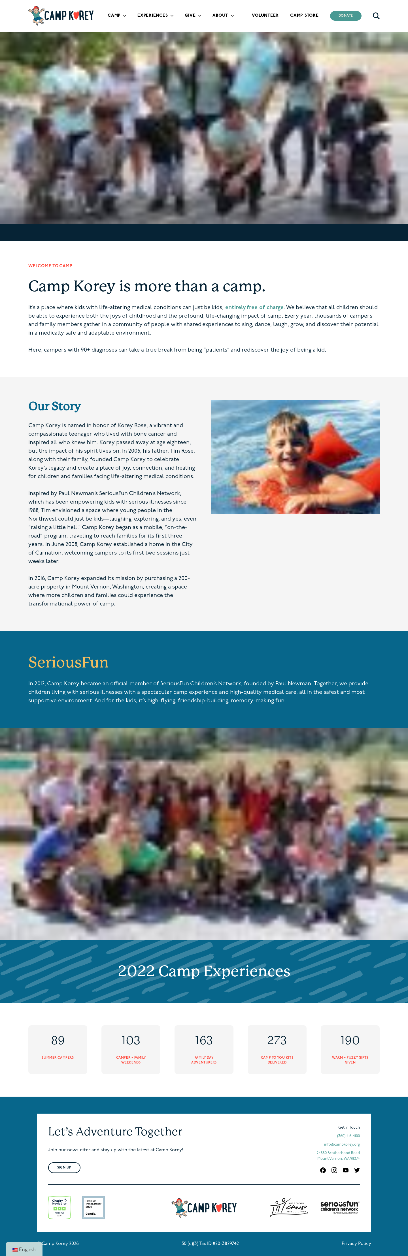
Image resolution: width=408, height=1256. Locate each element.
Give (190, 16)
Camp (114, 16)
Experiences (152, 16)
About (220, 16)
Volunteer (265, 16)
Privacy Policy (356, 1244)
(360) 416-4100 (348, 1136)
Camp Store (304, 16)
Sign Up (64, 1167)
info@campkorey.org (342, 1144)
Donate (346, 16)
